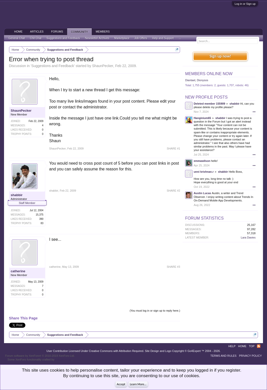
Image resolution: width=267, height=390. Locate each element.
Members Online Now (208, 74)
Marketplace (121, 38)
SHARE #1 (173, 148)
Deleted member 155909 (209, 103)
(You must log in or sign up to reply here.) (155, 310)
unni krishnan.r (203, 171)
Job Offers (141, 38)
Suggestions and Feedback (52, 66)
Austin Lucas (202, 193)
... (180, 38)
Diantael (190, 80)
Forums (57, 31)
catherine (18, 271)
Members (103, 31)
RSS (258, 346)
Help (232, 346)
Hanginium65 (202, 117)
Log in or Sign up (245, 3)
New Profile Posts (206, 97)
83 (41, 223)
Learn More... (138, 384)
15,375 (39, 214)
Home (18, 31)
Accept (121, 384)
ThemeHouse (63, 359)
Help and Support (163, 38)
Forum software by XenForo (40, 355)
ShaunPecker (102, 66)
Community (79, 31)
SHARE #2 (173, 190)
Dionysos (202, 80)
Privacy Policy (250, 355)
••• (254, 111)
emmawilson (202, 160)
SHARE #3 (173, 266)
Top (251, 346)
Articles (37, 31)
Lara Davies (248, 237)
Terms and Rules (223, 355)
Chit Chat (35, 38)
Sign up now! (220, 56)
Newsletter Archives (97, 38)
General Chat (17, 38)
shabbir (17, 195)
